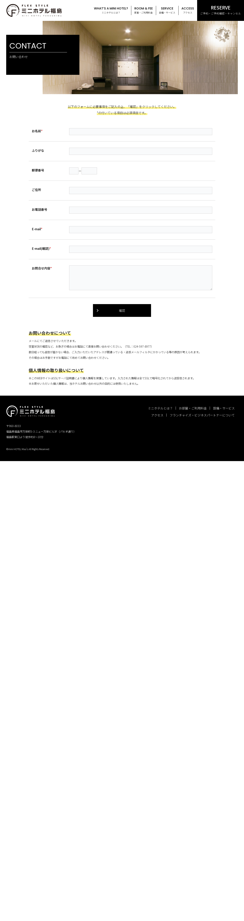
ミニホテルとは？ (111, 10)
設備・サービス (167, 10)
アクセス (187, 10)
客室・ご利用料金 (143, 10)
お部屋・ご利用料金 (193, 408)
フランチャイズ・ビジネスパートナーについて (202, 415)
